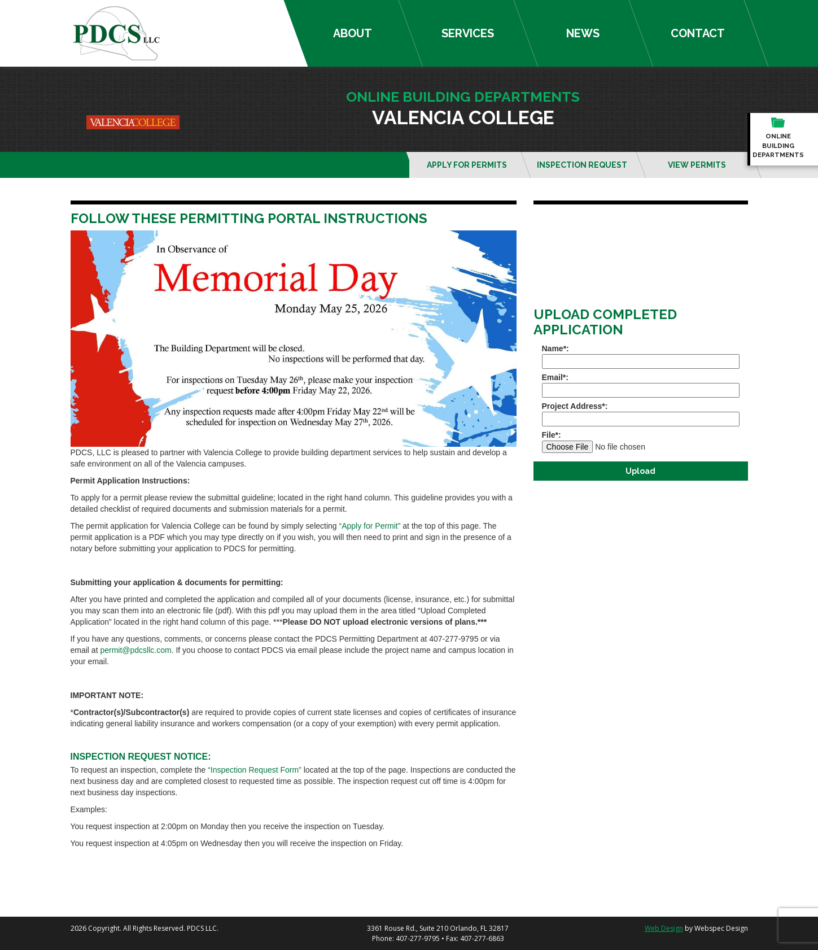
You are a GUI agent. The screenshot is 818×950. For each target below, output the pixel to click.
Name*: (641, 356)
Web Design (664, 928)
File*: (641, 441)
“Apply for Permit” (370, 525)
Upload (640, 471)
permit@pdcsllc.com (135, 650)
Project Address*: (641, 414)
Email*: (641, 385)
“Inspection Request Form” (254, 769)
